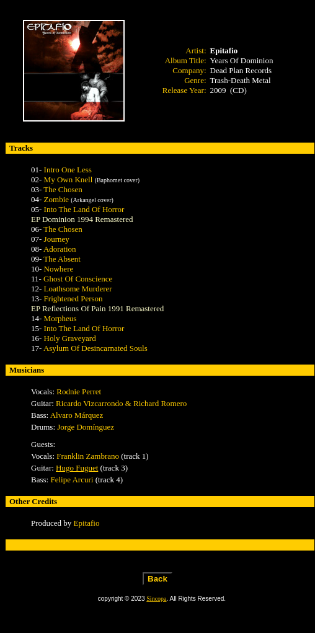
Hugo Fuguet (77, 467)
